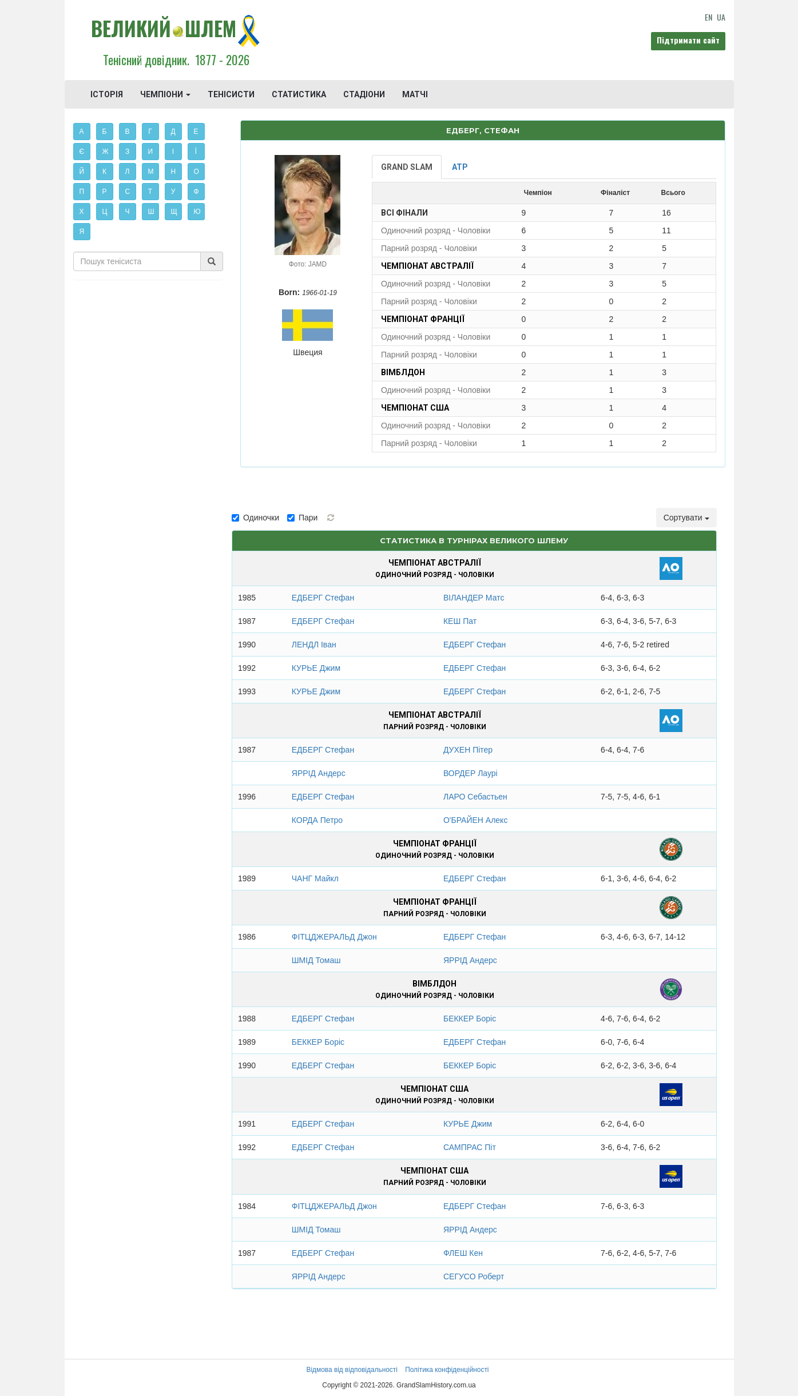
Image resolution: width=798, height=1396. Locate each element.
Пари (302, 517)
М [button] (151, 172)
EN (708, 17)
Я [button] (82, 232)
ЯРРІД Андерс (319, 773)
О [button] (196, 172)
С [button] (127, 192)
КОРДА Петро (317, 820)
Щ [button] (174, 212)
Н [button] (173, 172)
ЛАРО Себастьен (475, 796)
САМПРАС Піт (469, 1147)
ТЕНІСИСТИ (231, 94)
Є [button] (82, 152)
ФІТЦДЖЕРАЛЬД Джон (334, 936)
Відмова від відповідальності (351, 1370)
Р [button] (104, 192)
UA (721, 17)
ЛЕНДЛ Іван (314, 644)
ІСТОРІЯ (106, 94)
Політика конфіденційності (447, 1370)
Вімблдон (403, 372)
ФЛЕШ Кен (463, 1253)
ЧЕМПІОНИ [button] (165, 94)
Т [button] (150, 192)
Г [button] (150, 132)
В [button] (127, 132)
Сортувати (686, 517)
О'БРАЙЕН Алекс (475, 820)
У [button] (173, 192)
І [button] (173, 152)
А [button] (82, 132)
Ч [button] (127, 212)
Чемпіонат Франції (422, 319)
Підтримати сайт (688, 40)
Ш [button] (151, 212)
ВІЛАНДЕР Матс (473, 597)
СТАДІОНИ (364, 94)
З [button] (127, 152)
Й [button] (82, 172)
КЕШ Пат (460, 621)
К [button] (104, 172)
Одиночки (255, 517)
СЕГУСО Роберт (474, 1276)
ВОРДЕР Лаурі (470, 773)
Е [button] (196, 132)
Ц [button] (105, 212)
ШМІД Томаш (316, 960)
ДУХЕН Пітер (468, 749)
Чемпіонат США (415, 407)
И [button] (150, 152)
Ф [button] (196, 192)
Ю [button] (197, 212)
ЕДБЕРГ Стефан (323, 597)
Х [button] (82, 212)
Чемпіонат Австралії (427, 266)
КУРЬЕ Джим (316, 668)
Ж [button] (105, 152)
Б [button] (104, 132)
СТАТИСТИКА (299, 94)
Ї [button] (196, 152)
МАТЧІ (415, 94)
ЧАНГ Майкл (315, 878)
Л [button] (127, 172)
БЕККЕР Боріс (469, 1018)
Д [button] (173, 132)
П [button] (82, 192)
